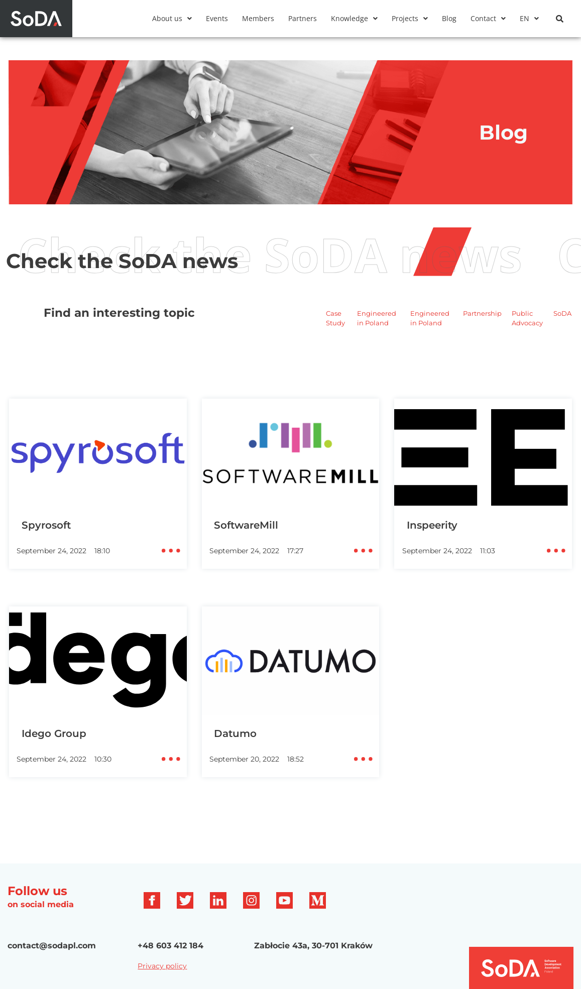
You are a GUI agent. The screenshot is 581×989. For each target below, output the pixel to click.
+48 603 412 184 (170, 945)
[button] (172, 18)
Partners (302, 18)
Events (217, 18)
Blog (449, 18)
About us (172, 18)
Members (258, 18)
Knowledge (354, 18)
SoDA (562, 313)
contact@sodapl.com (52, 945)
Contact (488, 18)
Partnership (482, 313)
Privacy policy (162, 965)
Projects (410, 18)
